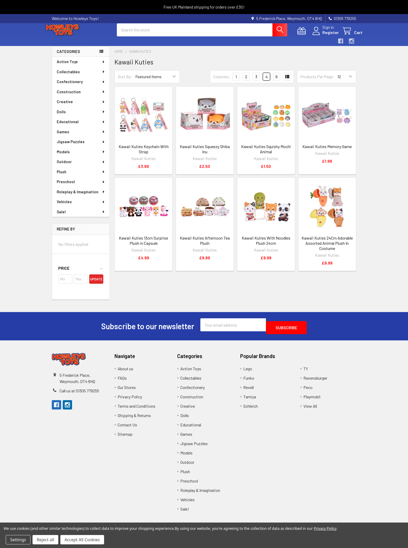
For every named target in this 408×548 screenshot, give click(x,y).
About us (125, 370)
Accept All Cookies (82, 540)
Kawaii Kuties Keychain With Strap (144, 154)
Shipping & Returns (134, 417)
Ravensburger (315, 379)
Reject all (45, 540)
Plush (81, 176)
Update (96, 284)
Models (81, 156)
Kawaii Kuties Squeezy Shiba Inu (205, 154)
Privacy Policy (130, 398)
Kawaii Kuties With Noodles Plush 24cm (266, 245)
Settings (18, 540)
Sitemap (125, 435)
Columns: (221, 81)
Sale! (81, 216)
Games (81, 136)
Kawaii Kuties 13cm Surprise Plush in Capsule (143, 245)
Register (324, 35)
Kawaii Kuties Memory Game (327, 151)
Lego (247, 370)
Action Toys (81, 66)
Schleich (250, 407)
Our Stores (127, 389)
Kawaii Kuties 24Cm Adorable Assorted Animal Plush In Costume (327, 247)
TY (305, 370)
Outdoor (81, 166)
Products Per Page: (317, 81)
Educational (81, 126)
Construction (81, 96)
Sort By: (125, 81)
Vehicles (81, 206)
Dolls (81, 116)
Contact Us (127, 426)
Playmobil (311, 398)
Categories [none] (68, 56)
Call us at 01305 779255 (79, 392)
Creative (81, 106)
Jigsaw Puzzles (81, 146)
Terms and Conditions (136, 407)
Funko (248, 379)
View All (310, 407)
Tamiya (249, 398)
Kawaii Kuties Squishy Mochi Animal (266, 154)
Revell (248, 389)
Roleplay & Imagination (81, 196)
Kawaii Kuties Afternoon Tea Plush (205, 245)
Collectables (81, 76)
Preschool (81, 186)
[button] (80, 273)
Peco (308, 389)
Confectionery (81, 86)
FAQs (122, 379)
